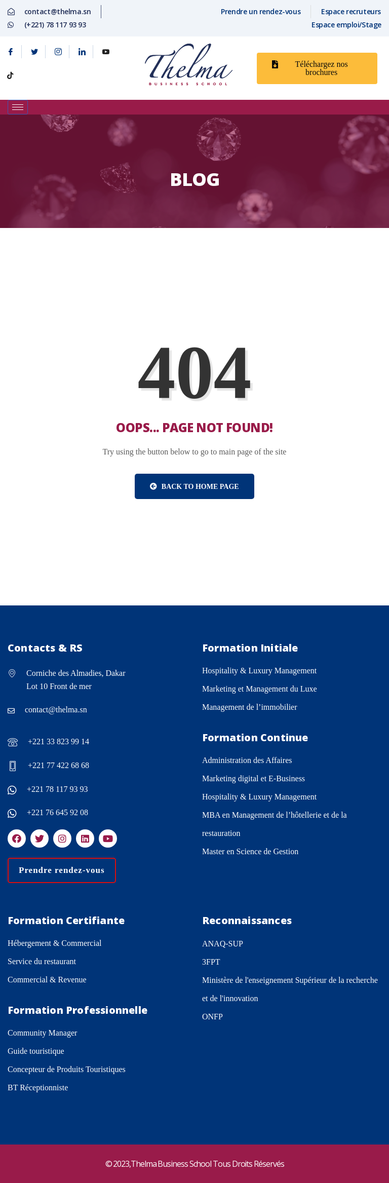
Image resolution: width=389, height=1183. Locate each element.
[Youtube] (105, 51)
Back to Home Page (194, 486)
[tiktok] (10, 75)
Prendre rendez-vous (62, 870)
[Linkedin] (82, 51)
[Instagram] (58, 51)
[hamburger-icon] (18, 107)
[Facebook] (11, 51)
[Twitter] (35, 51)
